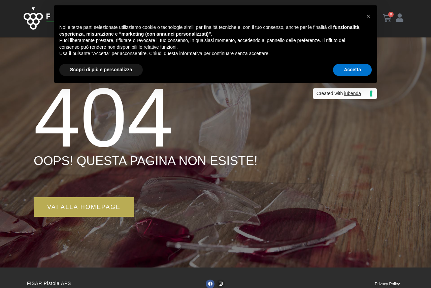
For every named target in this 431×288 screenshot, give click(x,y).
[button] (368, 16)
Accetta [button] (352, 69)
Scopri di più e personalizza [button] (101, 69)
